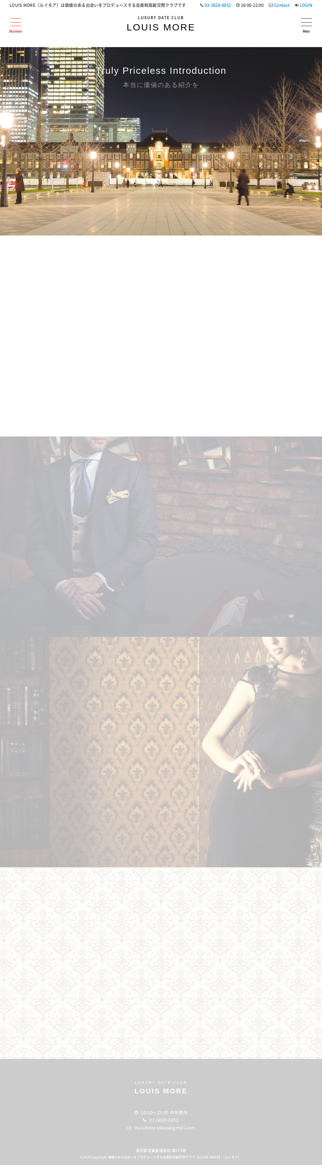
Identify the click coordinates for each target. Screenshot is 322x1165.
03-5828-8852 (218, 5)
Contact (282, 5)
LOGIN (306, 5)
